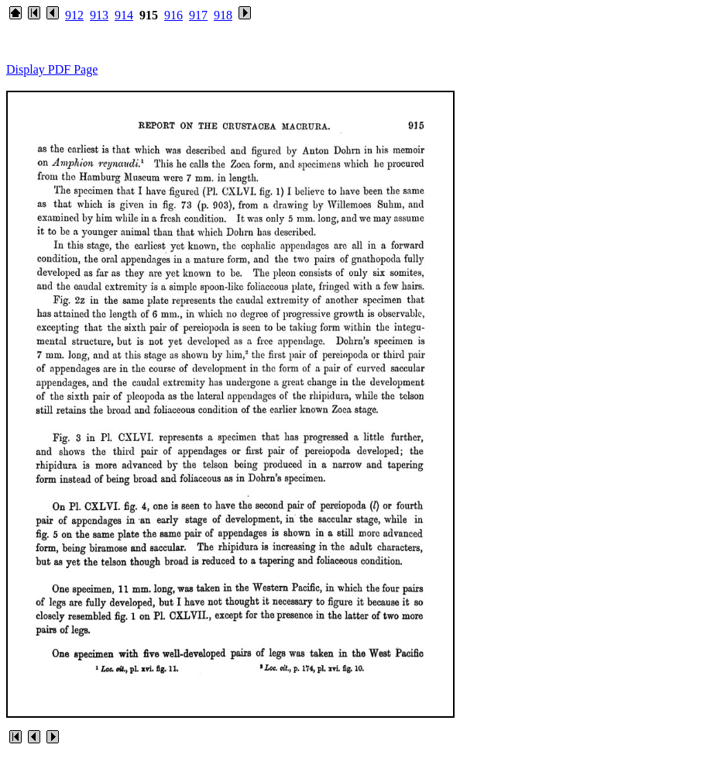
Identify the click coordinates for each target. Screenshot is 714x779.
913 (99, 15)
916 (173, 15)
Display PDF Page (52, 69)
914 (124, 15)
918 (223, 15)
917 (198, 15)
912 (74, 15)
